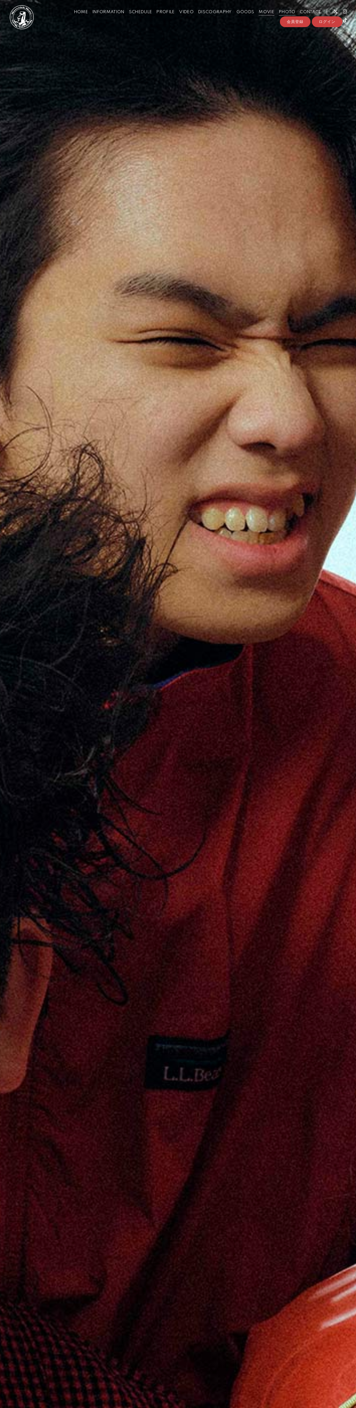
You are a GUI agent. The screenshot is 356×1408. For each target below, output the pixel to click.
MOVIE (261, 20)
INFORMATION (103, 20)
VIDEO (180, 20)
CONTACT (304, 20)
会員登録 (295, 41)
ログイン (327, 41)
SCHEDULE (134, 20)
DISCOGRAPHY (209, 20)
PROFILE (160, 20)
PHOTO (281, 20)
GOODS (239, 20)
